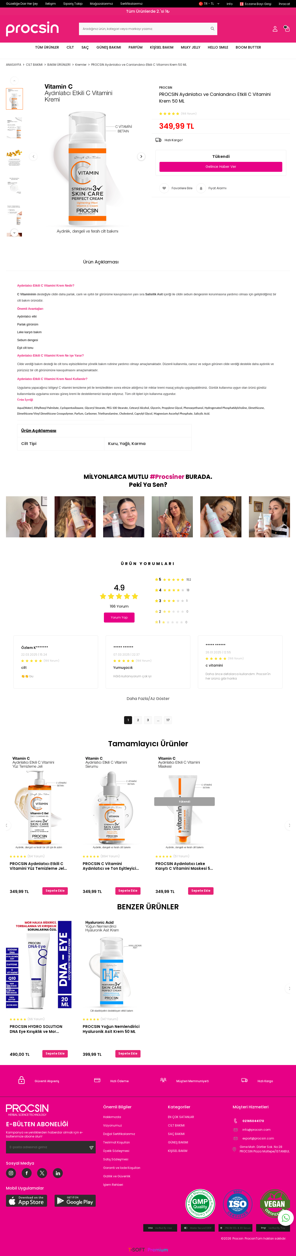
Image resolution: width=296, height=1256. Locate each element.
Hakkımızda (112, 1117)
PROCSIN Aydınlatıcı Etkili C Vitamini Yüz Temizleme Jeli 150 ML (37, 866)
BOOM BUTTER (248, 47)
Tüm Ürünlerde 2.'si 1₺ (148, 11)
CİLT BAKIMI (34, 65)
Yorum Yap (120, 617)
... (158, 720)
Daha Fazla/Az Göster (148, 698)
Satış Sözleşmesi (115, 1159)
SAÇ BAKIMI (176, 1134)
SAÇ (85, 47)
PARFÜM (136, 47)
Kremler (80, 65)
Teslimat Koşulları (116, 1142)
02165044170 (248, 1121)
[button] (37, 156)
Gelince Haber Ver (220, 166)
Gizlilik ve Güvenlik (116, 1176)
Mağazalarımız (101, 3)
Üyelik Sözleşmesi (116, 1151)
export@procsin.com (253, 1138)
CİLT (70, 47)
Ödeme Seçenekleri (151, 262)
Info (229, 4)
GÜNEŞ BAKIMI (108, 47)
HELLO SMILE (218, 47)
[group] (87, 157)
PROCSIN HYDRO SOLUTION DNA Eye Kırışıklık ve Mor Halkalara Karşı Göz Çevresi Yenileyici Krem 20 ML (37, 1029)
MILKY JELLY (190, 47)
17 (168, 720)
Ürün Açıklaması (101, 262)
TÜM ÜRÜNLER (47, 47)
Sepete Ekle (55, 890)
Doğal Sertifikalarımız (119, 1134)
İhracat (284, 4)
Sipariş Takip (72, 3)
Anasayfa (13, 65)
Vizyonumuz (112, 1125)
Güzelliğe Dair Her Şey (22, 3)
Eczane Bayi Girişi (258, 4)
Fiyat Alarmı (211, 188)
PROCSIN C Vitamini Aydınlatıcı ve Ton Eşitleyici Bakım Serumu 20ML (109, 866)
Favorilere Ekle (175, 188)
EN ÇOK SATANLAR (181, 1117)
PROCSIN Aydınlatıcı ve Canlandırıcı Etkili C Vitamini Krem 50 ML (139, 65)
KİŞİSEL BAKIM (161, 47)
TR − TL (209, 3)
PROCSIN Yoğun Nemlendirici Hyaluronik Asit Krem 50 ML (111, 1029)
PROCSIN (165, 87)
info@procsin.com (252, 1129)
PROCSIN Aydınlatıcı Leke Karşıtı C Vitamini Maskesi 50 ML (184, 866)
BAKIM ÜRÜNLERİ (59, 65)
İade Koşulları (198, 262)
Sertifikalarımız (131, 3)
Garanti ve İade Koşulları (121, 1168)
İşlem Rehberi (113, 1185)
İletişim (50, 3)
